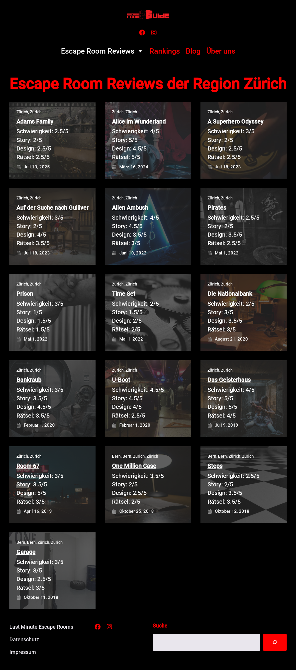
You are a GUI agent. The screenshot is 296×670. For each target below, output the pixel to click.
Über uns (220, 51)
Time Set (123, 293)
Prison (24, 293)
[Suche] (275, 642)
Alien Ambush (130, 207)
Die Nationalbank (229, 293)
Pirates (216, 207)
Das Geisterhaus (229, 380)
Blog (193, 51)
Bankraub (28, 380)
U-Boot (121, 380)
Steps (214, 466)
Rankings (164, 51)
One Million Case (134, 466)
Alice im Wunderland (139, 121)
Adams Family (34, 121)
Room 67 (27, 466)
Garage (25, 552)
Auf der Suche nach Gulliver (52, 207)
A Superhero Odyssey (235, 121)
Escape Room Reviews (102, 51)
